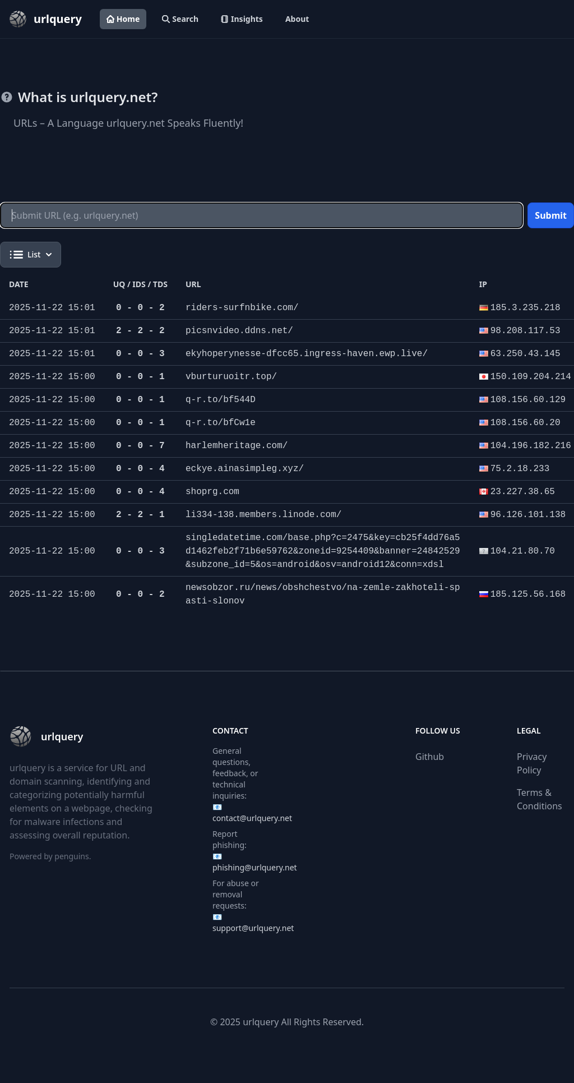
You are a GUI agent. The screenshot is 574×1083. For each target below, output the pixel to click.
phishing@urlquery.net (254, 867)
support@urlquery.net (253, 928)
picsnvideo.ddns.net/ (239, 331)
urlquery (261, 1022)
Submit (551, 215)
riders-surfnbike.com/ (242, 308)
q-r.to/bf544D (221, 400)
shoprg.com (212, 492)
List (31, 254)
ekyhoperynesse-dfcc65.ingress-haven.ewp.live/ (307, 354)
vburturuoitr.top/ (231, 377)
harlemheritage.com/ (237, 446)
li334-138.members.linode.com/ (263, 515)
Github (429, 756)
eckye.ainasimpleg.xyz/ (245, 469)
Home (123, 18)
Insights (242, 18)
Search (180, 18)
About (297, 18)
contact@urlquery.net (252, 818)
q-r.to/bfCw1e (221, 423)
